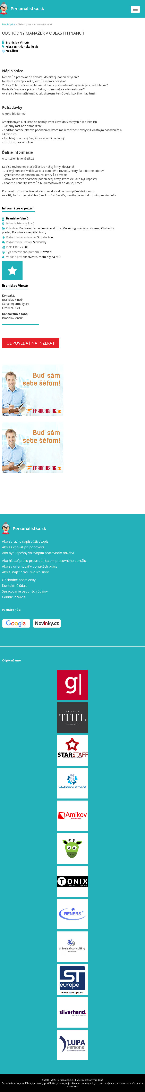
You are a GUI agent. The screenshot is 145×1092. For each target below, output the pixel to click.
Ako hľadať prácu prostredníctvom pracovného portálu (44, 560)
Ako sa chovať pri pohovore (23, 547)
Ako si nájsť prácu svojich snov (25, 572)
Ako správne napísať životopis (25, 541)
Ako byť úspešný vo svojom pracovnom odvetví (38, 553)
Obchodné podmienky (19, 580)
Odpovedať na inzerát (31, 343)
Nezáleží (12, 51)
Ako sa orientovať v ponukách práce (29, 566)
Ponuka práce (8, 24)
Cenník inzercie (13, 597)
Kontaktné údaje (14, 585)
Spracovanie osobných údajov (25, 591)
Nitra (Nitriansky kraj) (22, 46)
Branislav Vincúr (17, 42)
